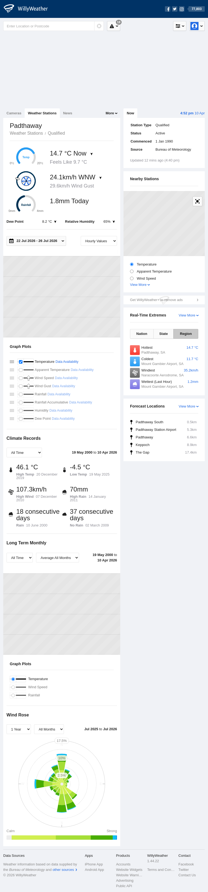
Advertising (124, 880)
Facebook (186, 864)
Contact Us (187, 875)
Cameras (13, 113)
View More (138, 285)
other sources (63, 870)
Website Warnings (130, 875)
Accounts (123, 864)
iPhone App (94, 864)
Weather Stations (42, 113)
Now (130, 113)
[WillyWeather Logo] (28, 9)
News (67, 113)
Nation (141, 334)
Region (186, 334)
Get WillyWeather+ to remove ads (156, 300)
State (163, 334)
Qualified (56, 133)
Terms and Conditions (161, 870)
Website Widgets (129, 870)
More (110, 113)
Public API (124, 886)
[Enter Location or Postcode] (53, 26)
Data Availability (67, 362)
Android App (94, 870)
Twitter (183, 870)
